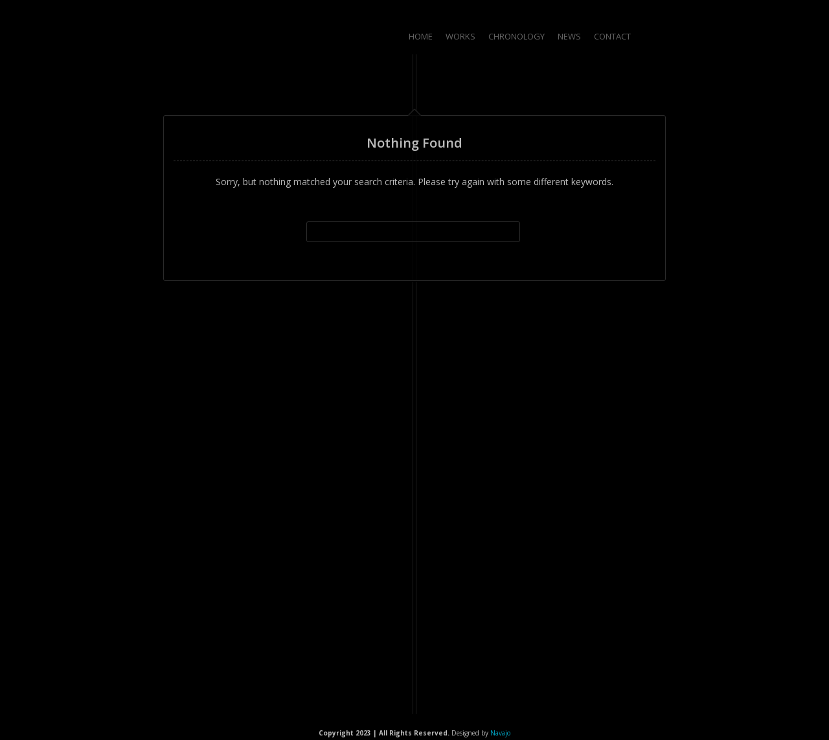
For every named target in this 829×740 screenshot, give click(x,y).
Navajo (500, 732)
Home (421, 36)
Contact (612, 36)
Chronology (516, 36)
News (569, 36)
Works (460, 36)
